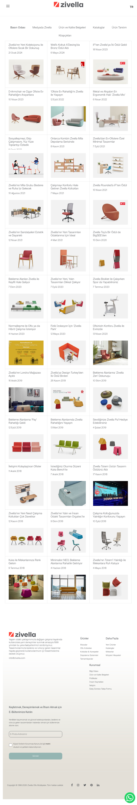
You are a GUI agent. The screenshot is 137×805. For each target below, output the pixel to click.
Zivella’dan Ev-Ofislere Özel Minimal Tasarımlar (108, 140)
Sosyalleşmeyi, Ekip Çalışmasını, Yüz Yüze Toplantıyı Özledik (21, 142)
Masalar (83, 644)
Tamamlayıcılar (86, 659)
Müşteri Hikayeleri (113, 655)
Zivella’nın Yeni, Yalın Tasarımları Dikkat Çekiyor (65, 280)
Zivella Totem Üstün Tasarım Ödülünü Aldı (109, 468)
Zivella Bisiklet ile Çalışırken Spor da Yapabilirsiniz (109, 280)
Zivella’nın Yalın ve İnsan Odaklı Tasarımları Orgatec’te (68, 515)
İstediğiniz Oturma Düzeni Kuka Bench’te (66, 468)
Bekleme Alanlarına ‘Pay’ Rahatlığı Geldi (23, 421)
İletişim (92, 685)
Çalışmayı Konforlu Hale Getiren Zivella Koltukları (64, 186)
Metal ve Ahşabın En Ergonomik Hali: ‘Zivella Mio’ (109, 93)
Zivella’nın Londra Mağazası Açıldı (25, 374)
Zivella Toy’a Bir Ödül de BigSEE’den (107, 233)
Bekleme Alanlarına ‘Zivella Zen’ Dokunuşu (108, 374)
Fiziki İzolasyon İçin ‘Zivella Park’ (66, 327)
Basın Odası (17, 27)
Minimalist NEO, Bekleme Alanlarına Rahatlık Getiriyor (66, 561)
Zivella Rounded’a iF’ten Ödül (110, 185)
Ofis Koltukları (86, 648)
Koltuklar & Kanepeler (89, 651)
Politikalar (93, 678)
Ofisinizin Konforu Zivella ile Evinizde (108, 327)
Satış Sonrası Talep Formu (100, 689)
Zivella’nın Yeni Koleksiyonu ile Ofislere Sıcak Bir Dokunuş (26, 46)
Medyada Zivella (42, 27)
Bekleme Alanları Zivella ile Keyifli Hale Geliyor (24, 280)
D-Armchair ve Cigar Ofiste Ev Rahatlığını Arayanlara (26, 93)
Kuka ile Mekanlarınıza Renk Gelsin (25, 561)
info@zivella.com (17, 658)
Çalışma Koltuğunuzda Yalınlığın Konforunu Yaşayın (109, 515)
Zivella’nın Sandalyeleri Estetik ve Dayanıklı (26, 233)
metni (48, 744)
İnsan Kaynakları (96, 682)
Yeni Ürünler (111, 644)
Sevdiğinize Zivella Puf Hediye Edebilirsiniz (110, 421)
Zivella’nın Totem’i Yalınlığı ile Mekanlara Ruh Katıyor (109, 561)
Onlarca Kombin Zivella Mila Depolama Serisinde (67, 140)
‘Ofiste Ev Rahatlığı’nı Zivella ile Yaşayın (67, 93)
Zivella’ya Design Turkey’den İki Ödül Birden (67, 374)
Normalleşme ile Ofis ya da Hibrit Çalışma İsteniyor (24, 327)
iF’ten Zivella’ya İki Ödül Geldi (110, 45)
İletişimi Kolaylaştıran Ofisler (25, 466)
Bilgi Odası (93, 671)
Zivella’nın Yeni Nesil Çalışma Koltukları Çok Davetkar (25, 515)
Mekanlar (110, 651)
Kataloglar (99, 27)
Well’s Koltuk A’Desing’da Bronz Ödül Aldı (65, 46)
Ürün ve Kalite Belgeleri (72, 27)
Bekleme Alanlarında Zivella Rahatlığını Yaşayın (66, 421)
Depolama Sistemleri (89, 655)
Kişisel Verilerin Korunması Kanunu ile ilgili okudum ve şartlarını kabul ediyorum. (31, 745)
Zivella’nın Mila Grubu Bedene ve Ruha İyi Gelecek (26, 186)
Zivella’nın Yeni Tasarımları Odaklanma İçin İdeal (66, 233)
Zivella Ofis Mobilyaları (36, 785)
